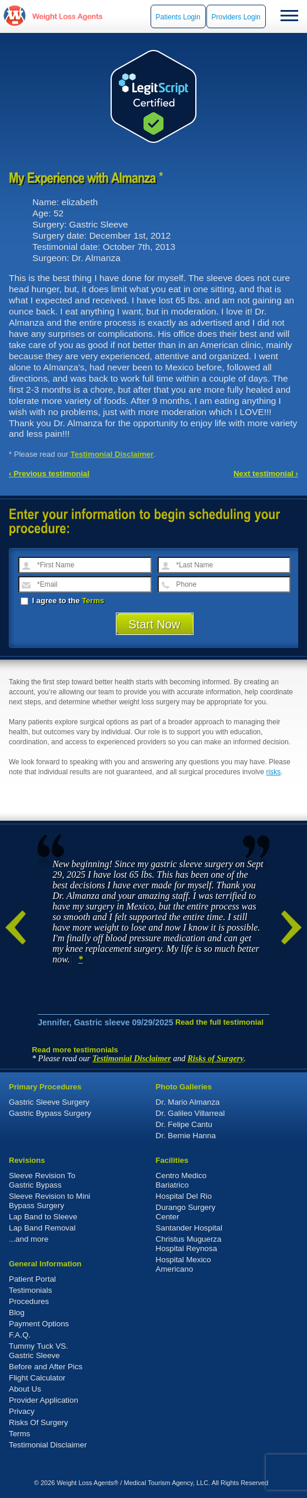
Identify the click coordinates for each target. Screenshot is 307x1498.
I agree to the (62, 600)
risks (273, 772)
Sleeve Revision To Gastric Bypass (42, 1180)
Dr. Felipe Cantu (184, 1124)
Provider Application (43, 1400)
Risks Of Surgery (38, 1422)
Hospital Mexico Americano (183, 1264)
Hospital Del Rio (184, 1196)
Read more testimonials (75, 1049)
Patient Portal (32, 1279)
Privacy (22, 1411)
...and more (28, 1239)
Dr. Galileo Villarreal (190, 1113)
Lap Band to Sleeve (43, 1216)
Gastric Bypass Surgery (50, 1113)
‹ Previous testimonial (49, 473)
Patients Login (178, 17)
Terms (93, 600)
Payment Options (39, 1323)
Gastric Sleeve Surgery (49, 1102)
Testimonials (30, 1290)
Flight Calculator (37, 1377)
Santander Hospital (189, 1227)
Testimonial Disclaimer (112, 454)
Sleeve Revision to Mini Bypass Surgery (50, 1201)
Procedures (29, 1301)
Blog (17, 1312)
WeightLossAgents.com (67, 16)
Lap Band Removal (42, 1227)
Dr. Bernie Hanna (186, 1135)
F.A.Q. (20, 1334)
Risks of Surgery (216, 1058)
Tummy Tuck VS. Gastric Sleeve (38, 1351)
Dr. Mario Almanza (188, 1102)
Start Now (155, 624)
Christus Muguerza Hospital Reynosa (189, 1244)
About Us (25, 1389)
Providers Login (236, 17)
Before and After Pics (45, 1366)
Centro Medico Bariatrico (181, 1180)
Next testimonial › (265, 473)
